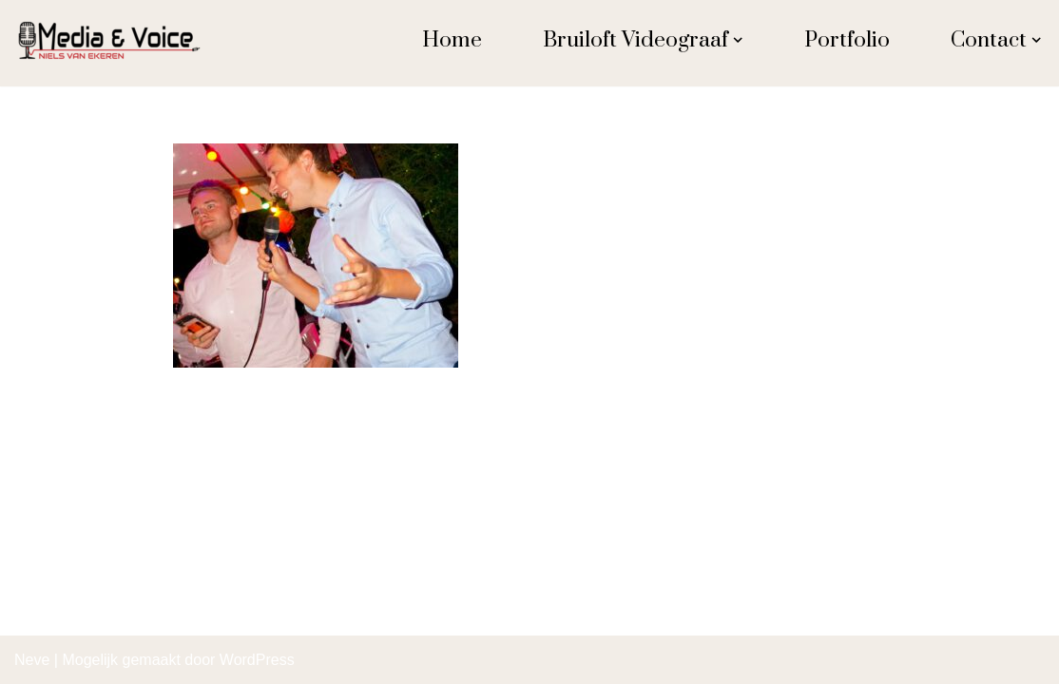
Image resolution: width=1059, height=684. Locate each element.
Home (452, 40)
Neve (31, 660)
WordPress (257, 660)
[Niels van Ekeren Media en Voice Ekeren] (109, 40)
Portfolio (847, 40)
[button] (737, 40)
